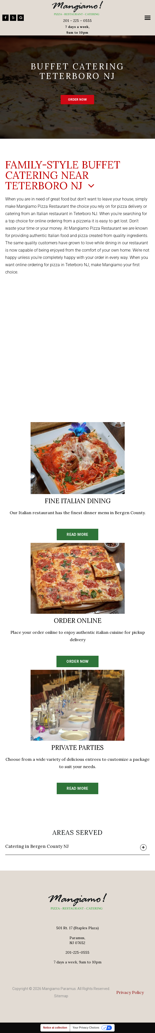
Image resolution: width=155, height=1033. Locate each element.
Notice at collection (55, 1027)
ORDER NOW (77, 99)
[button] (147, 18)
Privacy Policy (130, 992)
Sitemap (61, 996)
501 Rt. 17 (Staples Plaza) (77, 928)
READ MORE (77, 534)
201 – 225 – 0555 (77, 20)
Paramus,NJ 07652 (77, 940)
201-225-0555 (77, 952)
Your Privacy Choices (86, 1027)
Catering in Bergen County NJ (37, 846)
